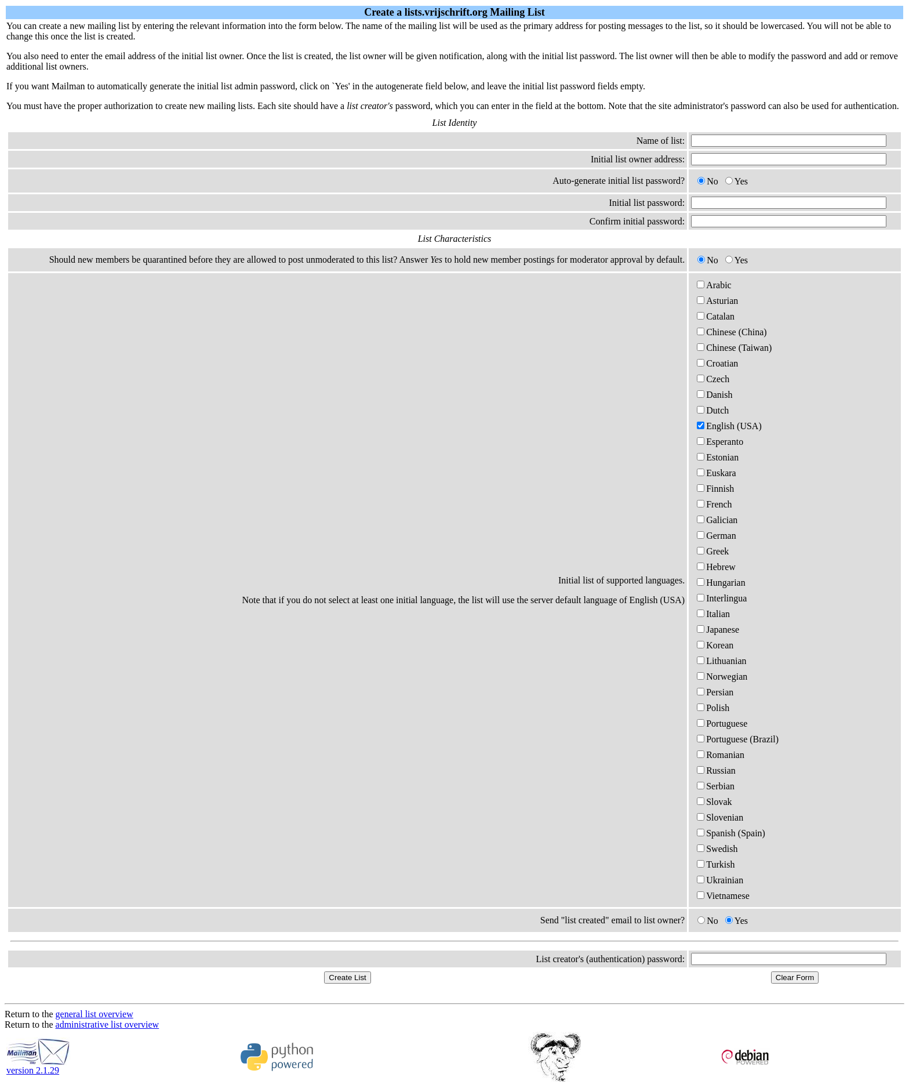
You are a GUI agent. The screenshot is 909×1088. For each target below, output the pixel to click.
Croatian (717, 363)
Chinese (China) (731, 332)
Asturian (717, 301)
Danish (714, 395)
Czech (713, 379)
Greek (713, 551)
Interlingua (722, 598)
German (716, 536)
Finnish (715, 489)
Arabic (714, 285)
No (707, 181)
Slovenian (720, 817)
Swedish (717, 849)
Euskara (716, 473)
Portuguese (722, 723)
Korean (715, 645)
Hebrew (716, 567)
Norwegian (722, 676)
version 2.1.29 (38, 1066)
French (714, 504)
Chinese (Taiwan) (734, 348)
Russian (716, 770)
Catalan (716, 316)
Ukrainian (720, 880)
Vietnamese (723, 896)
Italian (713, 614)
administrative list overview (107, 1024)
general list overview (94, 1014)
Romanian (720, 755)
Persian (715, 692)
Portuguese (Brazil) (738, 739)
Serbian (716, 786)
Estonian (718, 457)
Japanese (718, 629)
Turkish (716, 864)
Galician (717, 520)
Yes (736, 181)
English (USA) (729, 426)
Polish (713, 708)
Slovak (714, 802)
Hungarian (721, 582)
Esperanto (720, 442)
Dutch (713, 410)
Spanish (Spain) (731, 833)
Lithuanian (721, 661)
